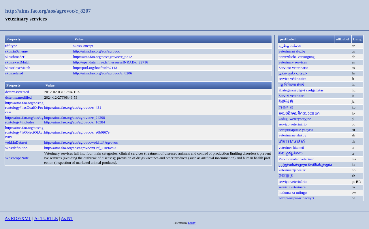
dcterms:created (17, 92)
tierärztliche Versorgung (296, 57)
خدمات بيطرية (289, 46)
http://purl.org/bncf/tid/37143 (95, 67)
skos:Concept (83, 46)
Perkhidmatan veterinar (296, 159)
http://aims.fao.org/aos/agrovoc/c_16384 (74, 122)
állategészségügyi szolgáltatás (300, 90)
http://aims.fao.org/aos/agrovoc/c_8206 (102, 73)
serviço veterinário (292, 124)
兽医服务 (285, 176)
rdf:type (11, 46)
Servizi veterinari (291, 95)
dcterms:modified (18, 97)
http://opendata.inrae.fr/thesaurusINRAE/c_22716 (110, 62)
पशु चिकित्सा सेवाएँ (291, 84)
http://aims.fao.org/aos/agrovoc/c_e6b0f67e (76, 132)
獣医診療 (285, 101)
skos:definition (16, 148)
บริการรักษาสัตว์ (291, 141)
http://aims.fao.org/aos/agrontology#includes (24, 119)
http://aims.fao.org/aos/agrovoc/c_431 (72, 107)
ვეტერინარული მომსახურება (305, 164)
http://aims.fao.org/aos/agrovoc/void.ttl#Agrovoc (81, 142)
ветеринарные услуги (295, 129)
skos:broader (14, 57)
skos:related (14, 73)
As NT (67, 218)
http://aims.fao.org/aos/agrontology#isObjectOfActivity (24, 132)
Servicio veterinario (293, 67)
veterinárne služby (292, 135)
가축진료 (285, 107)
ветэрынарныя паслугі (296, 198)
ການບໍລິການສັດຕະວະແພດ (299, 113)
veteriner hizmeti (291, 147)
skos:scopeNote (17, 158)
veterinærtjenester (291, 170)
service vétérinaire (292, 78)
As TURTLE (46, 218)
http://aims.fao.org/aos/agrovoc (96, 51)
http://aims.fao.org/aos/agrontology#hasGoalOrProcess (24, 107)
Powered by (181, 222)
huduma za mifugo (292, 192)
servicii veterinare (291, 187)
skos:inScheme (16, 51)
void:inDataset (16, 142)
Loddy (191, 222)
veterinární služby (292, 51)
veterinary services (292, 62)
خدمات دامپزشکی (292, 73)
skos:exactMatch (17, 62)
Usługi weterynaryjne (294, 119)
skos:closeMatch (17, 67)
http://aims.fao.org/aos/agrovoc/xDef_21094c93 (80, 148)
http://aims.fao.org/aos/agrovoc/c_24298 (74, 117)
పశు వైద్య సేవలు (290, 153)
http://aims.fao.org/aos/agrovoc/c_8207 (48, 11)
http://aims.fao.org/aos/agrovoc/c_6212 (102, 57)
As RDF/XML (18, 218)
